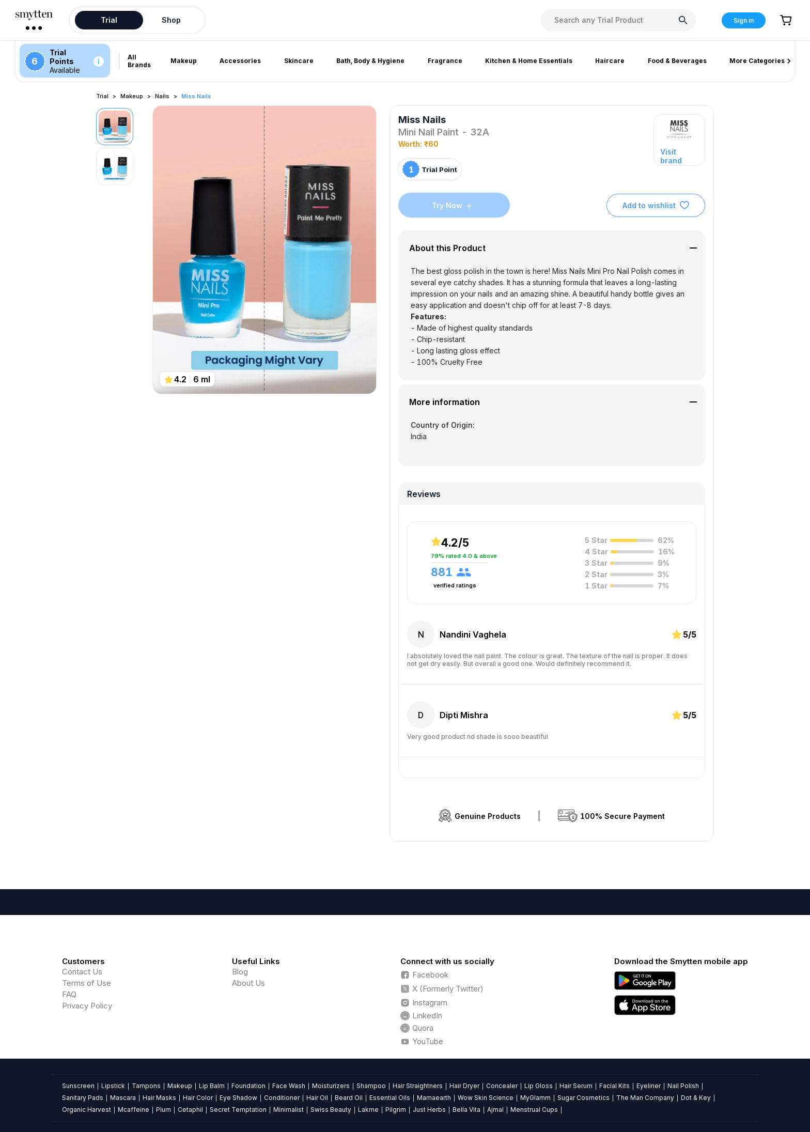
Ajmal (495, 1109)
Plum (163, 1109)
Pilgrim (395, 1109)
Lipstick (113, 1086)
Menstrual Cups (534, 1109)
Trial (102, 96)
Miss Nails (196, 96)
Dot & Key (696, 1098)
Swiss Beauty (330, 1109)
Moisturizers (331, 1086)
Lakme (368, 1109)
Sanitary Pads (82, 1098)
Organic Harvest (86, 1109)
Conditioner (282, 1098)
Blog (240, 971)
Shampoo (371, 1086)
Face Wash (288, 1086)
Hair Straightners (418, 1086)
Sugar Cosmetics (583, 1098)
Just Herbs (429, 1109)
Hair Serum (576, 1086)
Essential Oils (389, 1098)
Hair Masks (159, 1098)
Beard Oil (349, 1098)
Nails (162, 96)
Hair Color (198, 1098)
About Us (248, 983)
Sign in (744, 20)
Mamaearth (434, 1098)
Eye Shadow (238, 1098)
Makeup (131, 96)
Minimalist (288, 1109)
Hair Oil (317, 1098)
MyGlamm (535, 1098)
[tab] (551, 248)
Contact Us (82, 971)
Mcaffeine (133, 1109)
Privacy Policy (87, 1006)
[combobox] (618, 20)
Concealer (502, 1086)
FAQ (69, 994)
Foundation (248, 1086)
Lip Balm (212, 1086)
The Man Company (645, 1098)
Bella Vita (466, 1109)
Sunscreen (78, 1086)
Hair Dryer (464, 1086)
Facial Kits (614, 1086)
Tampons (146, 1086)
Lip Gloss (538, 1086)
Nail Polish (683, 1086)
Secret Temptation (238, 1109)
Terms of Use (86, 983)
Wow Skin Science (485, 1098)
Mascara (123, 1098)
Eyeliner (648, 1086)
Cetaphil (190, 1109)
